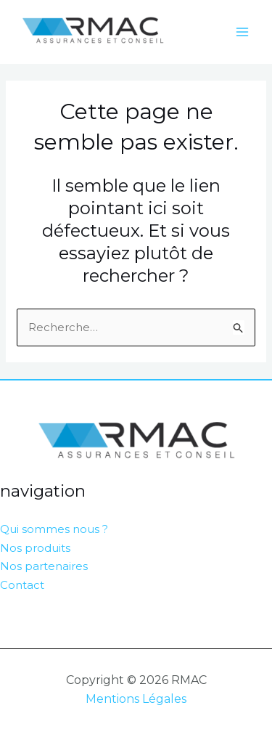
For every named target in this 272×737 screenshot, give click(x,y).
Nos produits (35, 548)
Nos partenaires (44, 566)
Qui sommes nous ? (54, 529)
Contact (22, 585)
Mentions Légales (136, 699)
